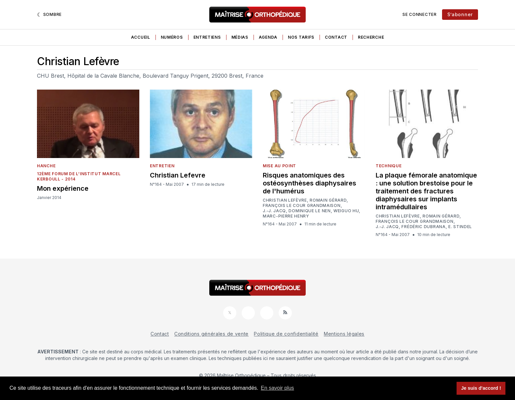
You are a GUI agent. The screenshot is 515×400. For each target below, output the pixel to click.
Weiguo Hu (346, 211)
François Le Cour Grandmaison (302, 205)
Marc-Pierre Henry (286, 216)
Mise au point (279, 165)
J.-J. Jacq (274, 211)
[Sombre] (49, 14)
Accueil (140, 37)
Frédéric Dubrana (423, 226)
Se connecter (419, 14)
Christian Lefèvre (285, 200)
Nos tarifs (301, 37)
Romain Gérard (328, 200)
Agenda (268, 37)
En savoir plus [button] (277, 388)
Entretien (162, 165)
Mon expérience (62, 188)
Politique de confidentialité (286, 334)
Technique (388, 165)
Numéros (172, 37)
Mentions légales (344, 334)
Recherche (371, 37)
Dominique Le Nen (309, 211)
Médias (239, 37)
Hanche (46, 165)
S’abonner (460, 14)
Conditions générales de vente (211, 334)
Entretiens (207, 37)
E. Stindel (460, 226)
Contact (336, 37)
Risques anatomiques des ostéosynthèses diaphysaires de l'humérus (309, 183)
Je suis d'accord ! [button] (481, 388)
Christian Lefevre (177, 175)
